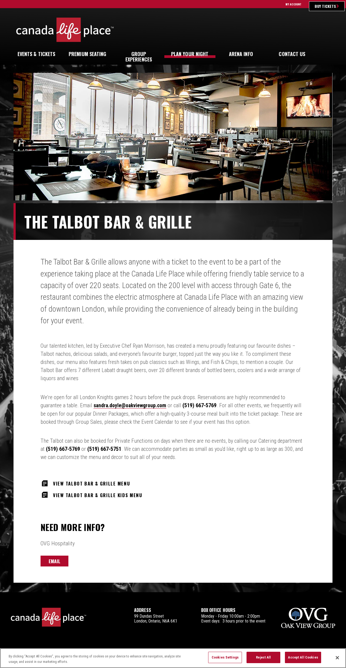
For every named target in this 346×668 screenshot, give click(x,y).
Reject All (263, 659)
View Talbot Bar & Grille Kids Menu (101, 495)
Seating (88, 54)
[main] (173, 332)
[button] (325, 54)
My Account (293, 4)
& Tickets (36, 54)
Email (55, 561)
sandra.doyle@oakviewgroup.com (131, 405)
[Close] (337, 660)
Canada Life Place (65, 29)
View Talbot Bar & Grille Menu (94, 483)
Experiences (138, 56)
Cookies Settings (225, 659)
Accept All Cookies (303, 659)
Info (241, 54)
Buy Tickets (325, 6)
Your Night (190, 54)
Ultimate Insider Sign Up (288, 30)
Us (292, 54)
